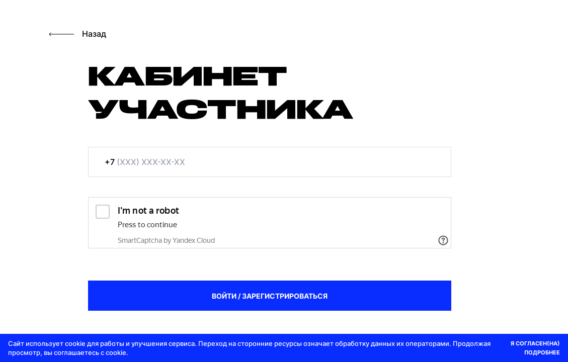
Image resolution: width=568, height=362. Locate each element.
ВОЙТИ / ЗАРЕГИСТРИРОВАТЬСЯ (270, 296)
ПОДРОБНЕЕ (542, 352)
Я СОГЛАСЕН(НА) (535, 343)
